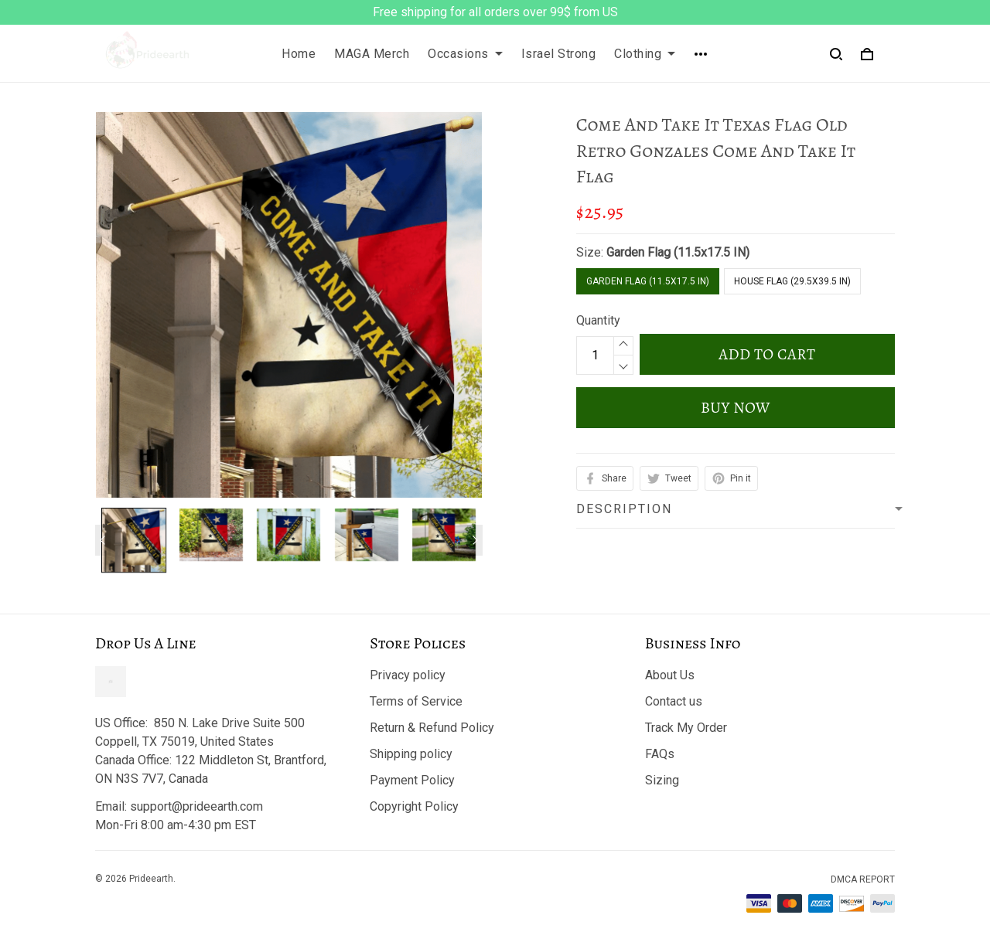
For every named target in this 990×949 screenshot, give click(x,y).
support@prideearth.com (196, 806)
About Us (670, 675)
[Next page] (475, 540)
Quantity (598, 320)
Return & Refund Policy (432, 727)
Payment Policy (412, 780)
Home (299, 53)
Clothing (644, 53)
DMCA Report (863, 879)
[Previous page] (103, 540)
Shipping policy (411, 754)
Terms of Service (416, 701)
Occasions (465, 53)
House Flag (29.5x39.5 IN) (792, 281)
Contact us (673, 701)
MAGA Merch (371, 53)
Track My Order (686, 727)
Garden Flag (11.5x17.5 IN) (677, 252)
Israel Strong (558, 53)
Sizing (662, 780)
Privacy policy (408, 675)
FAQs (659, 754)
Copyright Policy (414, 806)
